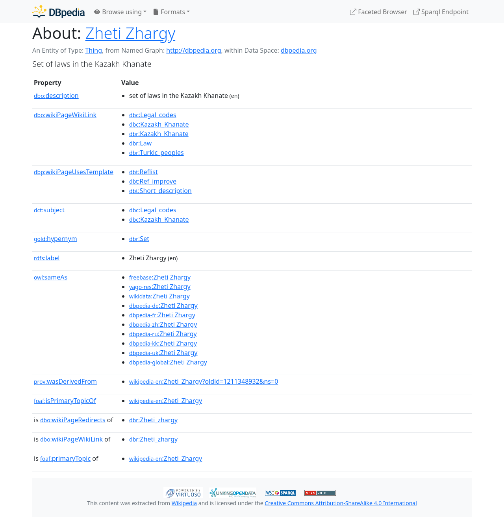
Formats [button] (169, 11)
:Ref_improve (152, 181)
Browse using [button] (118, 11)
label (47, 258)
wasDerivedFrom (65, 381)
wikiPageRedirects (73, 420)
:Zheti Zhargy (160, 277)
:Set (139, 238)
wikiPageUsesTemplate (73, 171)
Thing (93, 50)
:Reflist (143, 171)
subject (49, 210)
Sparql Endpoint (441, 11)
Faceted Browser (378, 11)
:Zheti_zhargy (153, 420)
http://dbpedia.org (193, 50)
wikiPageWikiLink (65, 114)
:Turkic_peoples (156, 152)
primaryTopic (65, 458)
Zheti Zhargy (130, 33)
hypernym (55, 238)
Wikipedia (184, 503)
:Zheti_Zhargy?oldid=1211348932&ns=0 (203, 381)
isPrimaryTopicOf (65, 400)
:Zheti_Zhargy (165, 400)
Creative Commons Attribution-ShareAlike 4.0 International (341, 503)
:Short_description (160, 190)
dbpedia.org (299, 50)
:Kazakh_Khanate (159, 124)
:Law (140, 143)
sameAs (50, 277)
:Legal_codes (152, 114)
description (56, 95)
